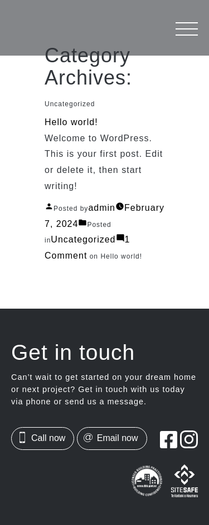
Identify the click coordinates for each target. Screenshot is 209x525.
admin (102, 207)
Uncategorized (86, 239)
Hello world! (71, 121)
